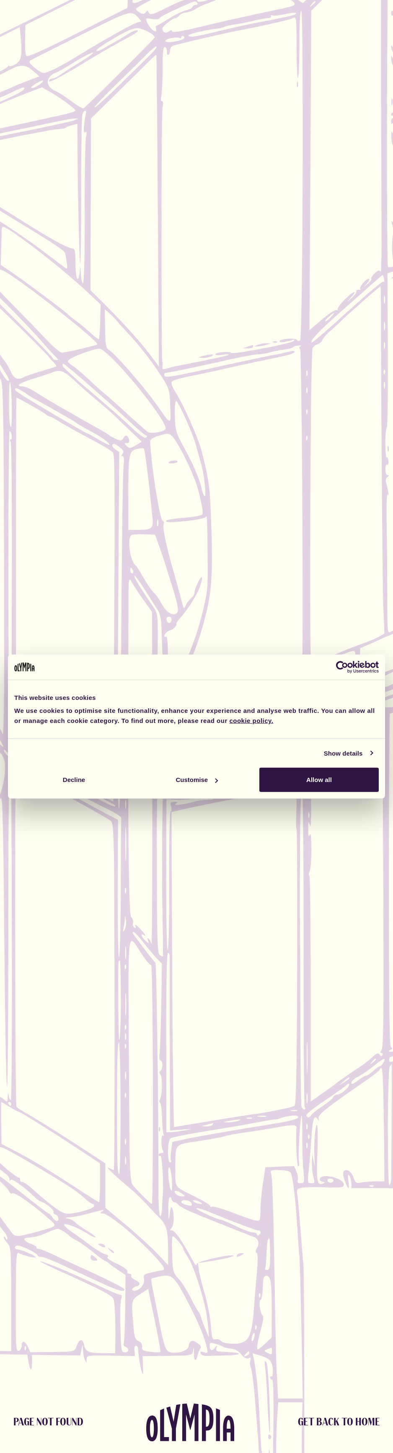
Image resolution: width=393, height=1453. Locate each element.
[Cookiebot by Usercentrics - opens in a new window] (342, 667)
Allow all (319, 779)
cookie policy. (251, 720)
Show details (343, 752)
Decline (74, 779)
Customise (197, 779)
